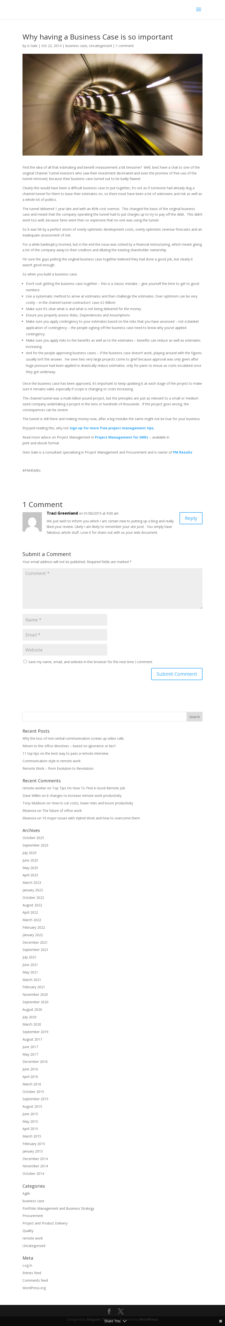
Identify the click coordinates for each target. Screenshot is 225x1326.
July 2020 (29, 1017)
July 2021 (29, 957)
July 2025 (29, 852)
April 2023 (30, 875)
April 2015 (30, 1128)
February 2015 (33, 1143)
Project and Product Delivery (45, 1223)
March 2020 (31, 1024)
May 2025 (30, 867)
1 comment (125, 45)
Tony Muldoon (33, 803)
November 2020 (35, 994)
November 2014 (35, 1166)
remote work (32, 1238)
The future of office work (62, 810)
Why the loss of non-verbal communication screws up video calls (73, 738)
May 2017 (30, 1054)
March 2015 (31, 1136)
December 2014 (35, 1158)
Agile (26, 1193)
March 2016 (31, 1084)
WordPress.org (34, 1288)
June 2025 (30, 860)
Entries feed (31, 1273)
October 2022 (33, 897)
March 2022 (31, 920)
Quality (27, 1230)
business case (76, 45)
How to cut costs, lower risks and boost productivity (92, 803)
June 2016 (30, 1069)
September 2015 (35, 1099)
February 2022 (33, 927)
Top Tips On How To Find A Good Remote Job (88, 788)
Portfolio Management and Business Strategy (58, 1208)
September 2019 (35, 1031)
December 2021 (35, 942)
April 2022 (30, 912)
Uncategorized (100, 45)
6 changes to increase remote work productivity (84, 795)
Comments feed (35, 1280)
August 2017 (32, 1039)
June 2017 (30, 1046)
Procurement (32, 1215)
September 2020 (35, 1002)
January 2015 (32, 1151)
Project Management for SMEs (121, 437)
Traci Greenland (62, 513)
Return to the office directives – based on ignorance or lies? (69, 746)
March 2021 (31, 979)
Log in (27, 1265)
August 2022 (32, 905)
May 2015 (30, 1121)
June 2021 (30, 964)
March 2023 (31, 882)
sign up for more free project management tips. (112, 428)
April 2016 (30, 1076)
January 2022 (32, 935)
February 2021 (33, 987)
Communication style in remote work (51, 761)
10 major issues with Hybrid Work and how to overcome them (91, 818)
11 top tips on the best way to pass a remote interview (65, 753)
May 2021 (30, 972)
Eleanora (29, 810)
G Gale (32, 45)
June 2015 (30, 1114)
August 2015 (32, 1106)
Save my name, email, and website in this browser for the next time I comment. (90, 661)
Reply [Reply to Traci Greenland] (191, 518)
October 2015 (33, 1091)
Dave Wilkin (31, 795)
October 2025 (33, 837)
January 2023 (32, 890)
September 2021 (35, 949)
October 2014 (33, 1173)
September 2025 (35, 845)
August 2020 (32, 1009)
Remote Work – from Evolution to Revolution (57, 768)
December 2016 (35, 1061)
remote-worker (34, 788)
